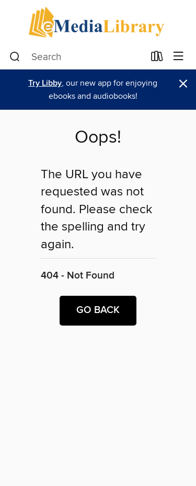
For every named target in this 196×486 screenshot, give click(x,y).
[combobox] (77, 57)
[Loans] (157, 58)
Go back (98, 310)
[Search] (15, 57)
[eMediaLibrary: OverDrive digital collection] (98, 22)
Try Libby (45, 83)
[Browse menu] (178, 57)
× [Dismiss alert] (183, 83)
